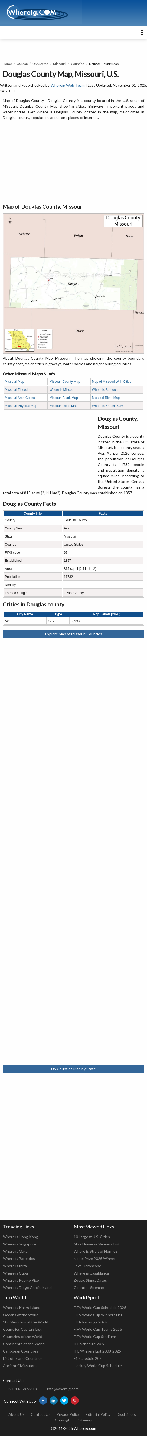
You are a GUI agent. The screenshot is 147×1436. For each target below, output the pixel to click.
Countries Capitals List (22, 1329)
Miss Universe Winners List (97, 1244)
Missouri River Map (106, 398)
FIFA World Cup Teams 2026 (98, 1329)
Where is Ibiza (15, 1265)
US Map (22, 64)
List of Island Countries (23, 1358)
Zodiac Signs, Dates (90, 1280)
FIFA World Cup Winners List (98, 1314)
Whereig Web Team (68, 85)
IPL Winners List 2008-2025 (97, 1351)
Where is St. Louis (105, 390)
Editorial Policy (98, 1414)
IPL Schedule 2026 (89, 1344)
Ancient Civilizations (20, 1365)
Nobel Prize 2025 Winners (95, 1258)
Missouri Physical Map (21, 406)
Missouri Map (14, 382)
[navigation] (6, 32)
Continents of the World (24, 1344)
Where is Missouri (62, 390)
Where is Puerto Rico (21, 1280)
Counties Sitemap (89, 1287)
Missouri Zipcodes (18, 390)
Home (7, 64)
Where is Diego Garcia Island (27, 1287)
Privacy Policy (68, 1414)
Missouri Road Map (63, 406)
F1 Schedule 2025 (89, 1358)
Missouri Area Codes (20, 398)
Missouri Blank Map (64, 398)
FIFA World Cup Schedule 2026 (100, 1307)
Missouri (59, 64)
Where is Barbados (19, 1258)
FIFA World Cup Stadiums (95, 1336)
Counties (77, 64)
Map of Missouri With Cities (111, 382)
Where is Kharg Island (21, 1307)
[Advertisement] (73, 162)
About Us (16, 1414)
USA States (40, 64)
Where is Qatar (16, 1251)
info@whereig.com (63, 1388)
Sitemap (85, 1420)
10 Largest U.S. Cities (92, 1236)
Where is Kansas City (107, 406)
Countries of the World (22, 1336)
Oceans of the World (20, 1314)
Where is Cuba (15, 1273)
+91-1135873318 (22, 1388)
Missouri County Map (65, 382)
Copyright (63, 1420)
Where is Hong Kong (20, 1236)
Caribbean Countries (20, 1351)
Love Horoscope (87, 1265)
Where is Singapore (19, 1244)
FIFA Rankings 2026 (90, 1322)
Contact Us (40, 1414)
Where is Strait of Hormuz (95, 1251)
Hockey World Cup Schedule (98, 1365)
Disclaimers (126, 1414)
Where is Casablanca (91, 1273)
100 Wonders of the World (25, 1322)
